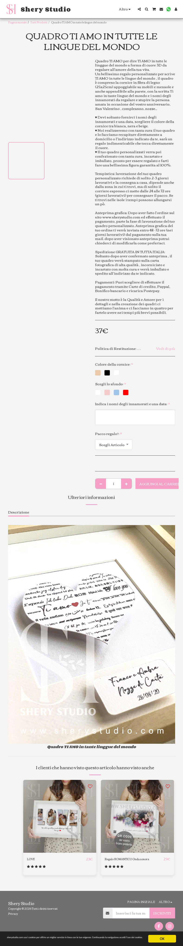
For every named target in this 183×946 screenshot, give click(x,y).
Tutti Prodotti (38, 22)
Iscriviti (162, 916)
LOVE (32, 859)
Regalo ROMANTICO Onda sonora (128, 861)
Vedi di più (165, 348)
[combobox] (113, 444)
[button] (139, 9)
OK (162, 934)
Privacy (13, 916)
